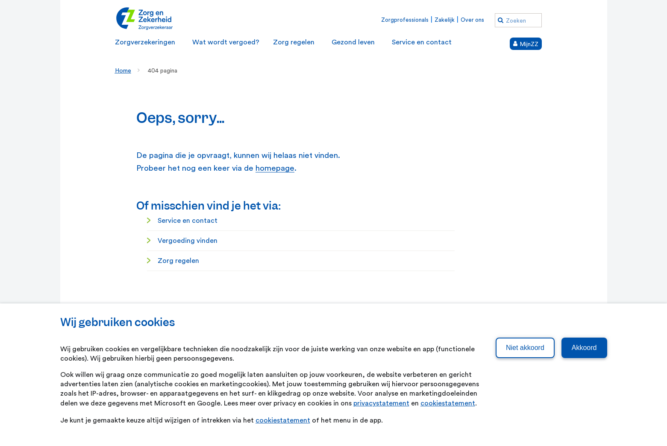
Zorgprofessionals (405, 20)
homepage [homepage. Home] (275, 168)
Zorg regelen (178, 260)
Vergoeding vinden (187, 240)
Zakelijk (445, 20)
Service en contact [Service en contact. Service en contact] (187, 220)
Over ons (472, 20)
